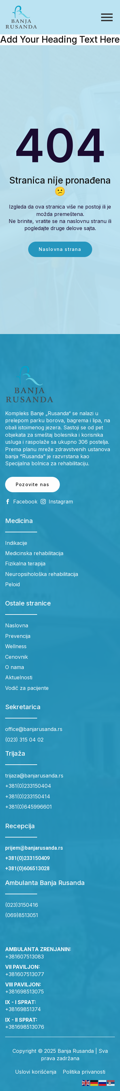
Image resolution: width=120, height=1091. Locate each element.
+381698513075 (24, 991)
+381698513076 (24, 1027)
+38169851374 (23, 1009)
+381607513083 (24, 956)
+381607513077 (24, 974)
